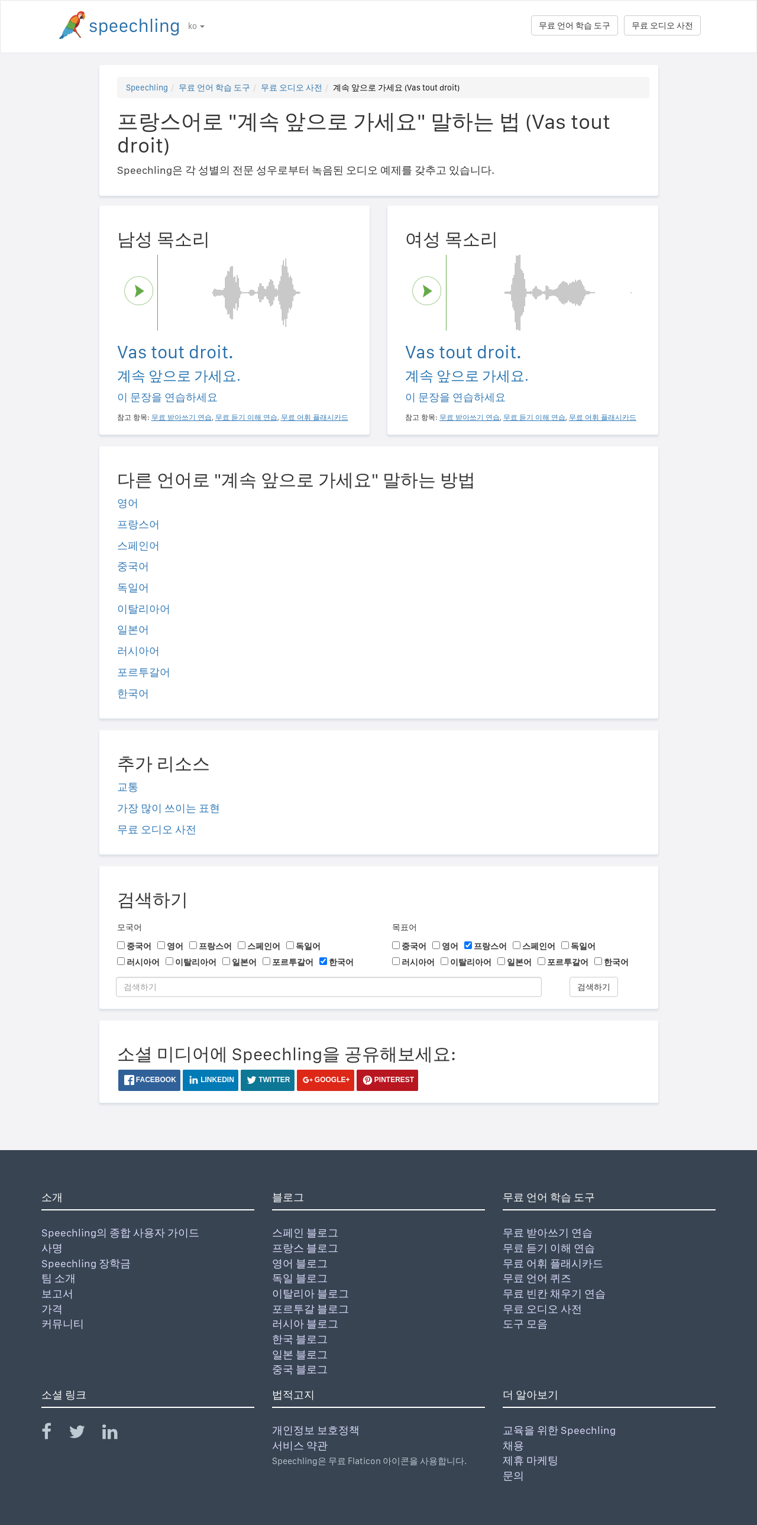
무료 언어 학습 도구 (574, 25)
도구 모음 (525, 1323)
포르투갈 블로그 (310, 1309)
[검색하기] (329, 987)
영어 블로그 (300, 1263)
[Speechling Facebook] (53, 1434)
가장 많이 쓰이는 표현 (168, 808)
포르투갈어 (143, 672)
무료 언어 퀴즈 (537, 1278)
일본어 (133, 629)
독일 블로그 (300, 1278)
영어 (127, 503)
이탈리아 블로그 (310, 1293)
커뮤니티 (62, 1323)
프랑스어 (138, 524)
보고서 (57, 1293)
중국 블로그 (300, 1369)
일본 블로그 (300, 1354)
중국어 (133, 566)
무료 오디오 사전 (662, 25)
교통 (127, 787)
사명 (52, 1248)
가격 (52, 1309)
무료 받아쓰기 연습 (548, 1232)
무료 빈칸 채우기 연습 (554, 1293)
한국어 (133, 693)
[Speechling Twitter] (84, 1434)
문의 (513, 1475)
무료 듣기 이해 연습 (549, 1248)
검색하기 (593, 987)
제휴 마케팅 (530, 1460)
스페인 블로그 (305, 1232)
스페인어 (138, 545)
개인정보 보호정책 (316, 1430)
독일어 (133, 587)
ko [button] (196, 26)
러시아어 (138, 651)
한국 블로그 (300, 1339)
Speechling (147, 87)
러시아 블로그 (305, 1323)
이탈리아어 (143, 609)
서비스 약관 (300, 1445)
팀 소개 (58, 1278)
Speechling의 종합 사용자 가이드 (120, 1232)
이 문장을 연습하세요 (167, 397)
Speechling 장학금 (86, 1263)
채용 (513, 1445)
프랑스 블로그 (305, 1248)
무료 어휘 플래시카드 (553, 1263)
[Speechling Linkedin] (117, 1434)
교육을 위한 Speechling (559, 1430)
